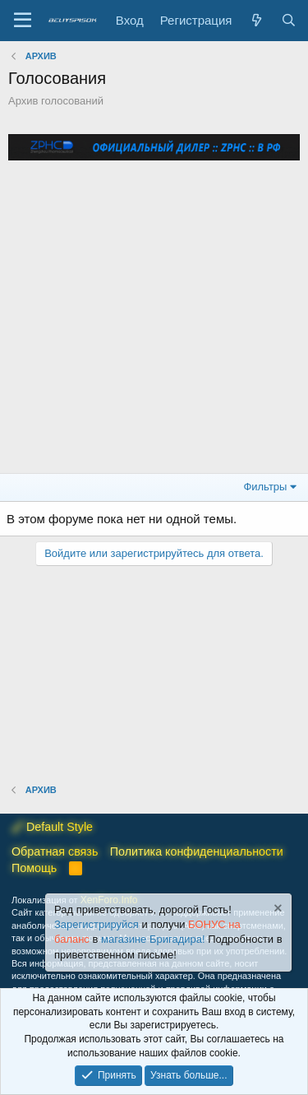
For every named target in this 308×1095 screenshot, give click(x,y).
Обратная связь (54, 851)
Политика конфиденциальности (196, 851)
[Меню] (22, 20)
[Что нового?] (256, 20)
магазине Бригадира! (154, 940)
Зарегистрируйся (96, 925)
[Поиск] (289, 20)
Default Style (52, 826)
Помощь (34, 868)
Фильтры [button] (265, 486)
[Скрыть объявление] (276, 910)
